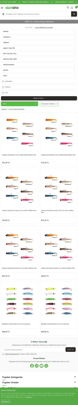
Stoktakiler (7, 81)
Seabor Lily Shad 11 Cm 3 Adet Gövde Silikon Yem (19, 155)
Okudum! (5, 402)
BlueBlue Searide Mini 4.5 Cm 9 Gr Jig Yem (16, 324)
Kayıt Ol (70, 349)
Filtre (19, 104)
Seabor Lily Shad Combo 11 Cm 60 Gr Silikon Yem (58, 268)
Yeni (5, 93)
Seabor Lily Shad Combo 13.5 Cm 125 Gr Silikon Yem (57, 211)
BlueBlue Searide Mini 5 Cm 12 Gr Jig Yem (55, 324)
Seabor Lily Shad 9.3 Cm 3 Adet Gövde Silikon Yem (58, 155)
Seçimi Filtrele (39, 98)
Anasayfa (28, 27)
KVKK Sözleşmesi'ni (12, 354)
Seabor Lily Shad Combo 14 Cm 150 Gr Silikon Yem (19, 210)
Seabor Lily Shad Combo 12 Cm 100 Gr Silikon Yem (19, 268)
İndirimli (6, 87)
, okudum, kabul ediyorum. (19, 354)
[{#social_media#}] (32, 366)
